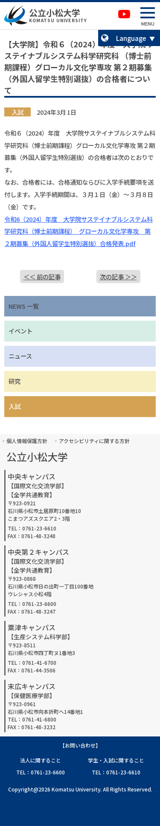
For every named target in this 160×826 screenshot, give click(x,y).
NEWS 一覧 (24, 305)
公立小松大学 (54, 12)
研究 (14, 381)
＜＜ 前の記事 (42, 276)
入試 (14, 406)
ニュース (20, 355)
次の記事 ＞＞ (118, 276)
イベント (20, 330)
